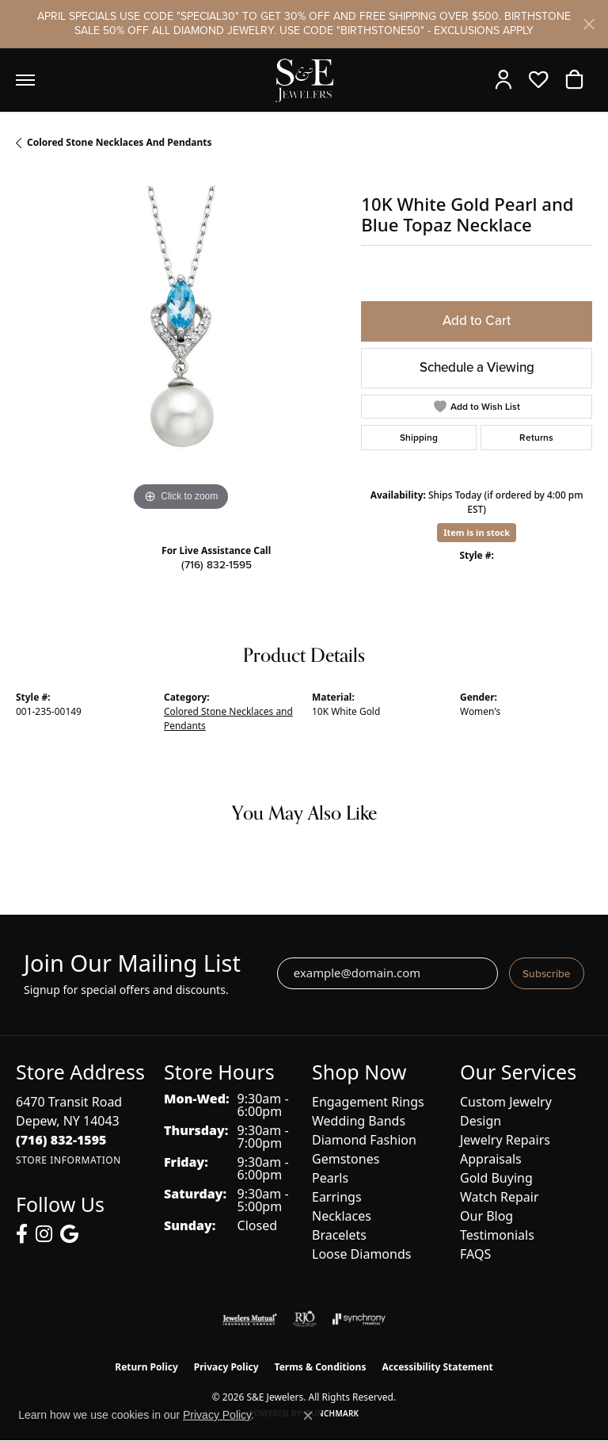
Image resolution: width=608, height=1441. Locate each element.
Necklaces (341, 1216)
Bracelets (339, 1235)
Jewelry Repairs (505, 1140)
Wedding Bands (358, 1120)
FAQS (475, 1254)
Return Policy (146, 1367)
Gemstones (345, 1159)
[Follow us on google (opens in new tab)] (69, 1234)
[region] (180, 350)
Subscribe (546, 973)
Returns (536, 437)
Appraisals (491, 1159)
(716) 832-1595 (216, 564)
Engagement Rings (368, 1101)
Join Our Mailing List (132, 963)
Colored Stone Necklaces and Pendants (119, 142)
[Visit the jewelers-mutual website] (249, 1319)
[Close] (588, 24)
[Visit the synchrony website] (358, 1319)
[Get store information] (68, 1160)
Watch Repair (499, 1197)
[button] (507, 80)
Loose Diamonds (361, 1254)
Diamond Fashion (364, 1140)
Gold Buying (496, 1178)
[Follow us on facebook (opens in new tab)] (22, 1234)
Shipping (419, 437)
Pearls (330, 1178)
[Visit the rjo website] (305, 1319)
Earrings (337, 1197)
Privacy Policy (226, 1367)
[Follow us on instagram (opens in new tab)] (44, 1234)
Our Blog (486, 1216)
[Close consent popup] (308, 1415)
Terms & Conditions (321, 1367)
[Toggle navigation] (25, 80)
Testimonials (497, 1235)
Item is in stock (476, 532)
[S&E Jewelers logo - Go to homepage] (304, 80)
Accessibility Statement (437, 1367)
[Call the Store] (61, 1140)
